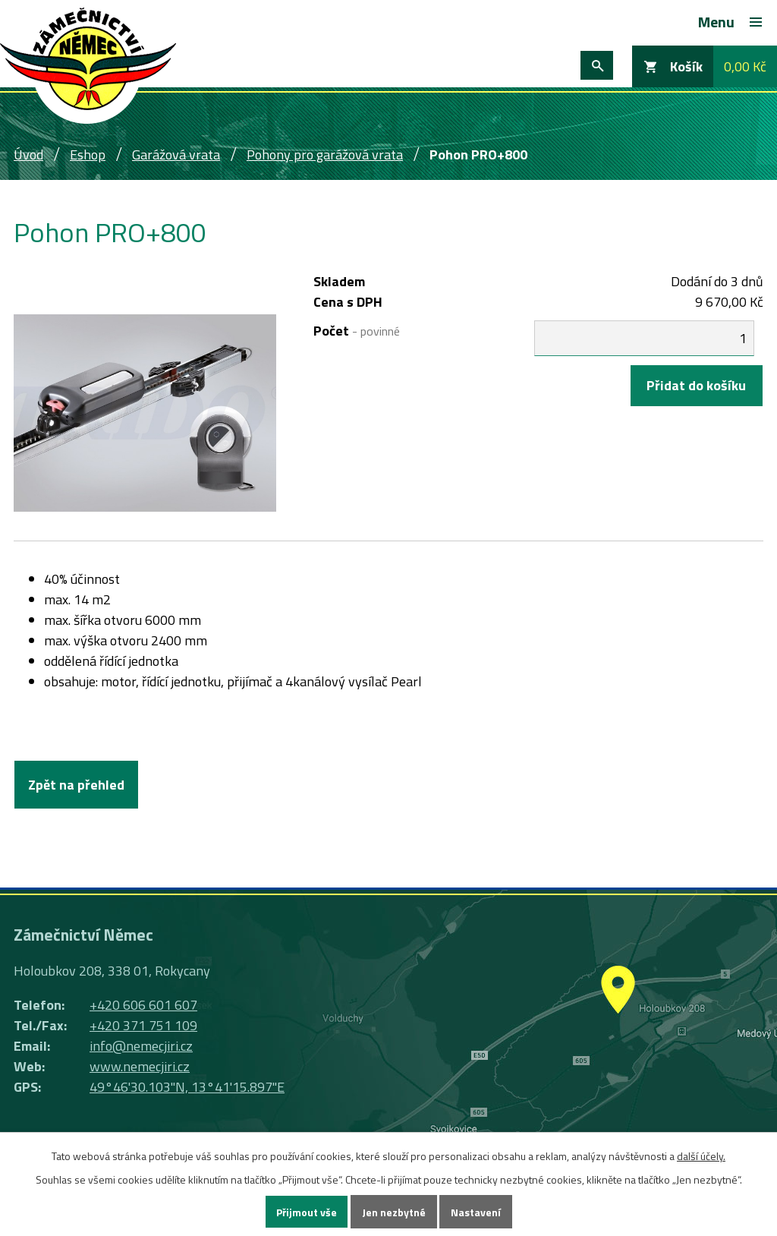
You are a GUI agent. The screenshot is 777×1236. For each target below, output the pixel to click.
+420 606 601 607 (143, 1005)
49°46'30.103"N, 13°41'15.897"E (187, 1087)
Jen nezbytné (394, 1212)
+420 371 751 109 (143, 1025)
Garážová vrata (176, 154)
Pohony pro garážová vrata (325, 154)
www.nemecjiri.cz (140, 1066)
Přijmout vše (306, 1212)
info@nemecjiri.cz (141, 1046)
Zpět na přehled (76, 784)
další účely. (701, 1156)
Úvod (28, 154)
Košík (686, 66)
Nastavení (476, 1212)
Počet (356, 330)
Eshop (87, 154)
